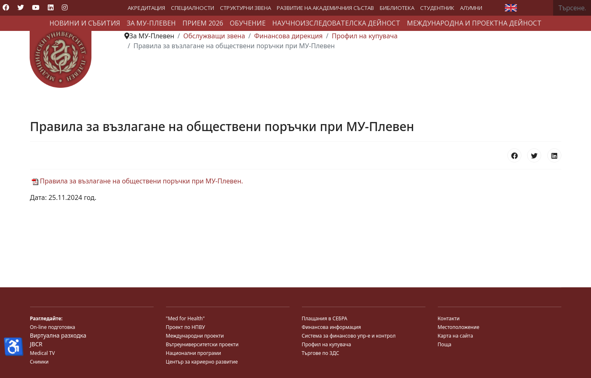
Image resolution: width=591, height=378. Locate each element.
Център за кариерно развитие (202, 361)
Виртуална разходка (58, 335)
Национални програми (193, 353)
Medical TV (42, 353)
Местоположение (458, 327)
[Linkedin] (51, 7)
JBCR (36, 344)
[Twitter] (20, 7)
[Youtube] (36, 7)
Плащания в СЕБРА (325, 318)
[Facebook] (5, 7)
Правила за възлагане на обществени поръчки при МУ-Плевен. (137, 180)
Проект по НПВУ (185, 327)
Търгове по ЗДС (320, 353)
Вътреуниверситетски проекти (202, 344)
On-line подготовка (52, 327)
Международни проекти (195, 335)
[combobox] (572, 8)
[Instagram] (65, 7)
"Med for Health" (185, 318)
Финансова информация (331, 327)
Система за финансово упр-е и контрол (349, 335)
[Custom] (79, 7)
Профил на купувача (326, 344)
